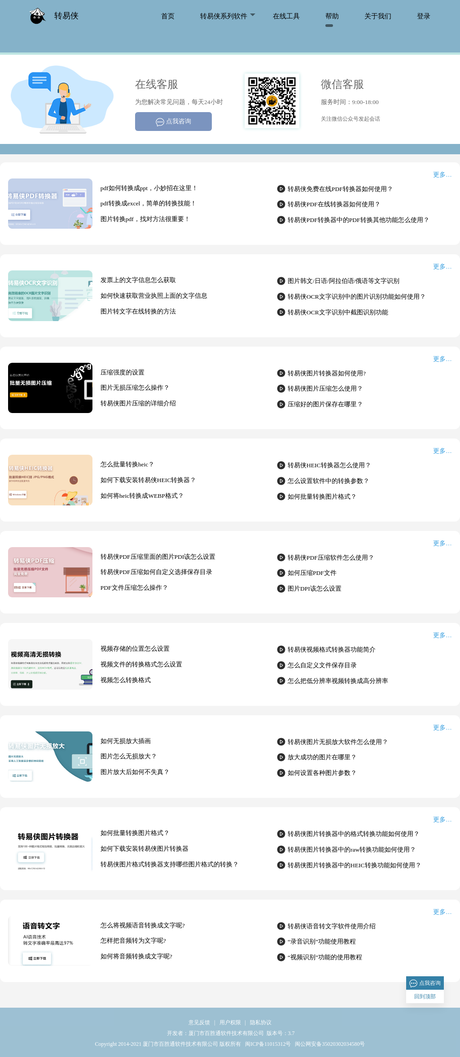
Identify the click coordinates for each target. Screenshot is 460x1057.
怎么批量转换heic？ (128, 464)
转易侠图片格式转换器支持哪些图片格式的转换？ (170, 864)
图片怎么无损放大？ (129, 756)
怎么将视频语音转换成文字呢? (143, 925)
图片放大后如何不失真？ (135, 772)
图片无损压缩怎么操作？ (135, 387)
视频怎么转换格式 (126, 680)
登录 (423, 16)
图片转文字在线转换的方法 (138, 311)
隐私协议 (261, 1022)
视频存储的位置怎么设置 (135, 648)
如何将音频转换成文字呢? (136, 956)
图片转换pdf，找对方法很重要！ (145, 219)
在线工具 (286, 16)
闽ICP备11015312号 (267, 1044)
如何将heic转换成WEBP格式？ (142, 495)
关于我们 (377, 16)
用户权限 (230, 1022)
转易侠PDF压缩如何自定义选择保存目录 (156, 572)
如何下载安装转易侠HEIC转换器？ (149, 480)
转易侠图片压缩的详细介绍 (138, 403)
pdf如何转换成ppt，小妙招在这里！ (149, 188)
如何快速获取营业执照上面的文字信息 (154, 295)
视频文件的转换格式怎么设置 (141, 664)
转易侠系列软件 (223, 16)
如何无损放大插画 (126, 741)
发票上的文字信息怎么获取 (138, 280)
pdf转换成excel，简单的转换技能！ (149, 203)
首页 (168, 16)
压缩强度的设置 (123, 372)
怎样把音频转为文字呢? (133, 940)
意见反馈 (199, 1022)
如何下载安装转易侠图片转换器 (144, 848)
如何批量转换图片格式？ (135, 833)
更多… (442, 174)
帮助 (332, 16)
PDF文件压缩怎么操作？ (134, 587)
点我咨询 (174, 122)
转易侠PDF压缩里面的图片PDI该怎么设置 (158, 556)
